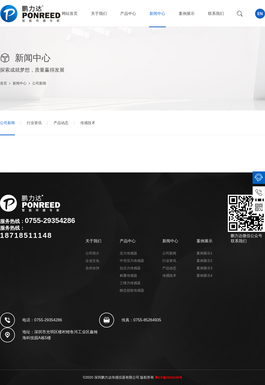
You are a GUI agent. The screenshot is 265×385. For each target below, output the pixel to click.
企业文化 (92, 261)
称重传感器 (128, 275)
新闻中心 (157, 13)
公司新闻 (39, 83)
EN (260, 14)
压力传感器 (128, 253)
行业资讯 (34, 123)
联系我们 (216, 13)
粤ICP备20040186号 (168, 377)
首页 (3, 83)
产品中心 (128, 13)
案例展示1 (204, 253)
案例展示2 (204, 261)
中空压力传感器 (132, 261)
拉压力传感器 (130, 268)
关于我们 (99, 13)
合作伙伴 (92, 268)
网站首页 (70, 13)
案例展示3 (204, 268)
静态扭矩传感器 (132, 290)
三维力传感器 (130, 283)
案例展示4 (204, 275)
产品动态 (61, 123)
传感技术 (87, 123)
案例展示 (187, 13)
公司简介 (92, 253)
